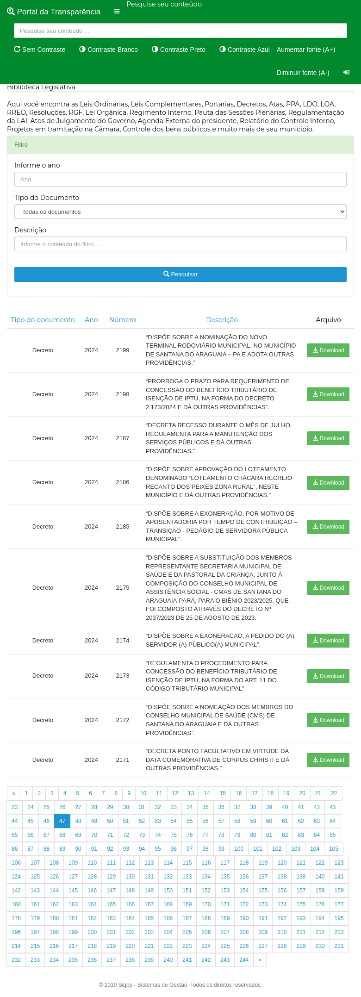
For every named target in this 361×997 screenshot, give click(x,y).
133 (187, 876)
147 (111, 890)
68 (62, 835)
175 (300, 904)
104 (314, 849)
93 (126, 849)
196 (16, 932)
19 (286, 793)
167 (149, 904)
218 (92, 946)
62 (301, 821)
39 (269, 807)
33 (174, 807)
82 (285, 835)
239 (149, 960)
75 (174, 835)
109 (73, 863)
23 (15, 807)
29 (110, 807)
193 (300, 918)
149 (149, 890)
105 (333, 849)
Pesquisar (180, 274)
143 (35, 890)
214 (16, 946)
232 (16, 960)
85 (333, 835)
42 (317, 807)
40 (285, 807)
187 (187, 918)
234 (54, 960)
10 (143, 793)
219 (111, 946)
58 (237, 821)
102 (276, 849)
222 (168, 946)
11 (159, 793)
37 (237, 807)
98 (205, 849)
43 (333, 807)
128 (92, 876)
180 (54, 918)
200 (92, 932)
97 (190, 849)
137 (263, 876)
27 (78, 807)
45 (30, 821)
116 (206, 863)
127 (73, 876)
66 (30, 835)
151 (187, 890)
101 (257, 849)
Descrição (30, 230)
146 (92, 890)
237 (111, 960)
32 (158, 807)
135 (225, 876)
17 (254, 793)
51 (126, 821)
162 (54, 904)
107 (35, 863)
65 (15, 835)
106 (16, 863)
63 (317, 821)
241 (187, 960)
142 (16, 890)
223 (187, 946)
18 (271, 793)
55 (190, 821)
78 (221, 835)
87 (30, 849)
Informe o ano (37, 165)
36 (221, 807)
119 (263, 863)
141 (339, 876)
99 (221, 849)
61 (285, 821)
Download (328, 350)
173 (263, 904)
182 (92, 918)
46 (47, 821)
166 (130, 904)
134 (206, 876)
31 (142, 807)
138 (281, 876)
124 (16, 876)
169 (187, 904)
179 (35, 918)
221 (149, 946)
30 (126, 807)
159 (339, 890)
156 (281, 890)
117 (225, 863)
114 (168, 863)
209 (263, 932)
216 (54, 946)
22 (334, 793)
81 (269, 835)
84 (317, 835)
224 (206, 946)
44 (15, 821)
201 (111, 932)
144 (54, 890)
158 (320, 890)
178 (16, 918)
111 (111, 863)
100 (238, 849)
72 (126, 835)
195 (339, 918)
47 (62, 821)
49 (94, 821)
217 (73, 946)
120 (281, 863)
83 (301, 835)
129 (111, 876)
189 (225, 918)
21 (318, 793)
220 (130, 946)
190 (244, 918)
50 (110, 821)
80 (253, 835)
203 (149, 932)
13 (191, 793)
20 (302, 793)
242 (206, 960)
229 (300, 946)
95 (158, 849)
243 (225, 960)
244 (244, 960)
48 (78, 821)
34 (190, 807)
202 (130, 932)
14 (207, 793)
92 (110, 849)
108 (54, 863)
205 (187, 932)
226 (244, 946)
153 (225, 890)
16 (239, 793)
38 (253, 807)
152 (206, 890)
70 (94, 835)
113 (149, 863)
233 (35, 960)
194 (320, 918)
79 (237, 835)
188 (206, 918)
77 (205, 835)
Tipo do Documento (46, 197)
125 (35, 876)
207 (225, 932)
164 (92, 904)
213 (339, 932)
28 (94, 807)
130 (130, 876)
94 (142, 849)
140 (320, 876)
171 (225, 904)
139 (300, 876)
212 (320, 932)
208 (244, 932)
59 (253, 821)
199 (73, 932)
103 (295, 849)
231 (339, 946)
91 (94, 849)
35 (205, 807)
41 (301, 807)
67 (47, 835)
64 (333, 821)
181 (73, 918)
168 (168, 904)
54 (174, 821)
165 (111, 904)
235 (73, 960)
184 (130, 918)
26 (62, 807)
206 (206, 932)
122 (320, 863)
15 (223, 793)
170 (206, 904)
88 (47, 849)
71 (110, 835)
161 (35, 904)
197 (35, 932)
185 (149, 918)
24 (30, 807)
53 (158, 821)
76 (190, 835)
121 (300, 863)
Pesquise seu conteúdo (164, 4)
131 (149, 876)
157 (300, 890)
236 (92, 960)
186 (168, 918)
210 (281, 932)
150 (168, 890)
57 (221, 821)
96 (174, 849)
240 (168, 960)
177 (339, 904)
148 (130, 890)
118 (244, 863)
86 (15, 849)
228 (281, 946)
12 (175, 793)
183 (111, 918)
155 (263, 890)
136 (244, 876)
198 (54, 932)
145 (73, 890)
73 (142, 835)
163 (73, 904)
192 (281, 918)
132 (168, 876)
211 (300, 932)
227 (263, 946)
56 (205, 821)
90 (78, 849)
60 (269, 821)
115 (187, 863)
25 (47, 807)
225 (225, 946)
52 (142, 821)
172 (244, 904)
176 (320, 904)
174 (281, 904)
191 (263, 918)
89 (62, 849)
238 (130, 960)
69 (78, 835)
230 (320, 946)
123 (339, 863)
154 (244, 890)
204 (168, 932)
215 (35, 946)
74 (158, 835)
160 (16, 904)
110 (92, 863)
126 (54, 876)
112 (130, 863)
